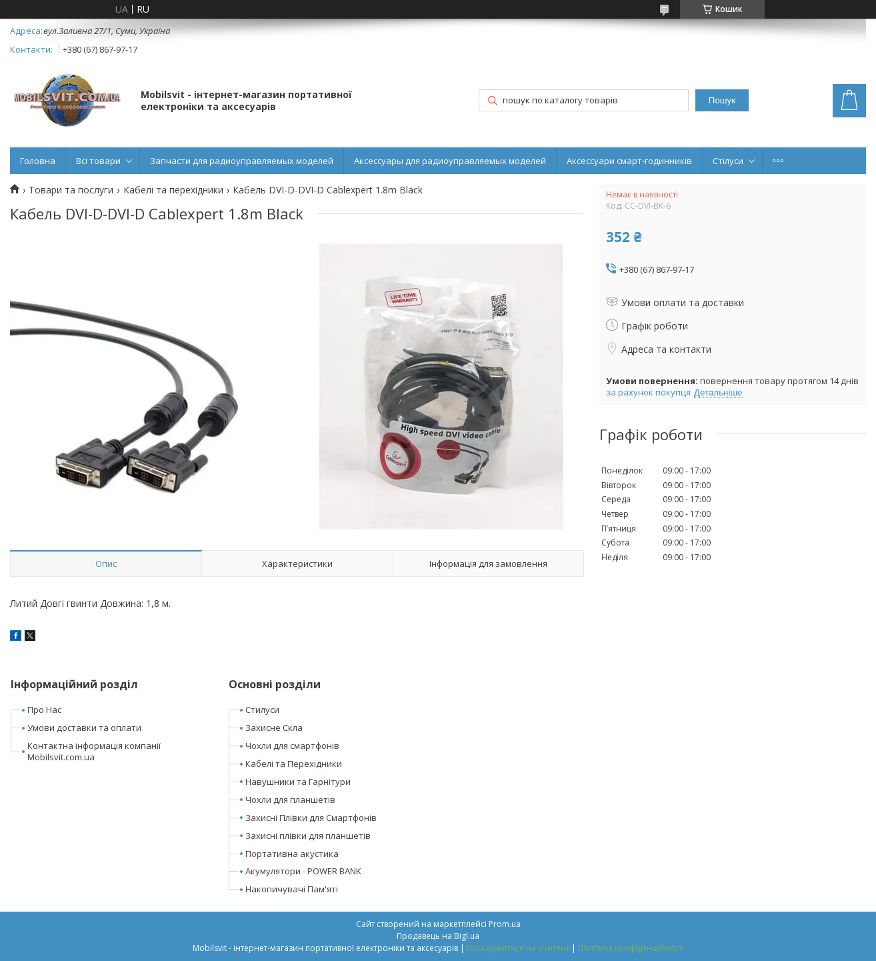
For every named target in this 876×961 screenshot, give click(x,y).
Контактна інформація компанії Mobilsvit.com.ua (94, 751)
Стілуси (728, 161)
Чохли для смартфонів (292, 746)
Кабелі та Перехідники (293, 764)
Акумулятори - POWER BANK (303, 871)
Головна (37, 161)
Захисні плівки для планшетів (308, 836)
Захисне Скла (274, 728)
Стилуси (262, 710)
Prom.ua (505, 924)
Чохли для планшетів (290, 800)
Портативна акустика (292, 854)
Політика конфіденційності (631, 948)
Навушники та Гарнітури (298, 782)
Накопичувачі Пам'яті (291, 889)
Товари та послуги (71, 190)
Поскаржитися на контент (518, 948)
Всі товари (98, 161)
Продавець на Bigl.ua (438, 936)
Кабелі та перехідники (173, 190)
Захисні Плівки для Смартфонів (311, 818)
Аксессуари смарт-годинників (629, 161)
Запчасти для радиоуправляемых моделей (241, 161)
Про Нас (44, 710)
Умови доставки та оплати (84, 728)
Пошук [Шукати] (722, 100)
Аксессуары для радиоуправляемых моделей (450, 161)
